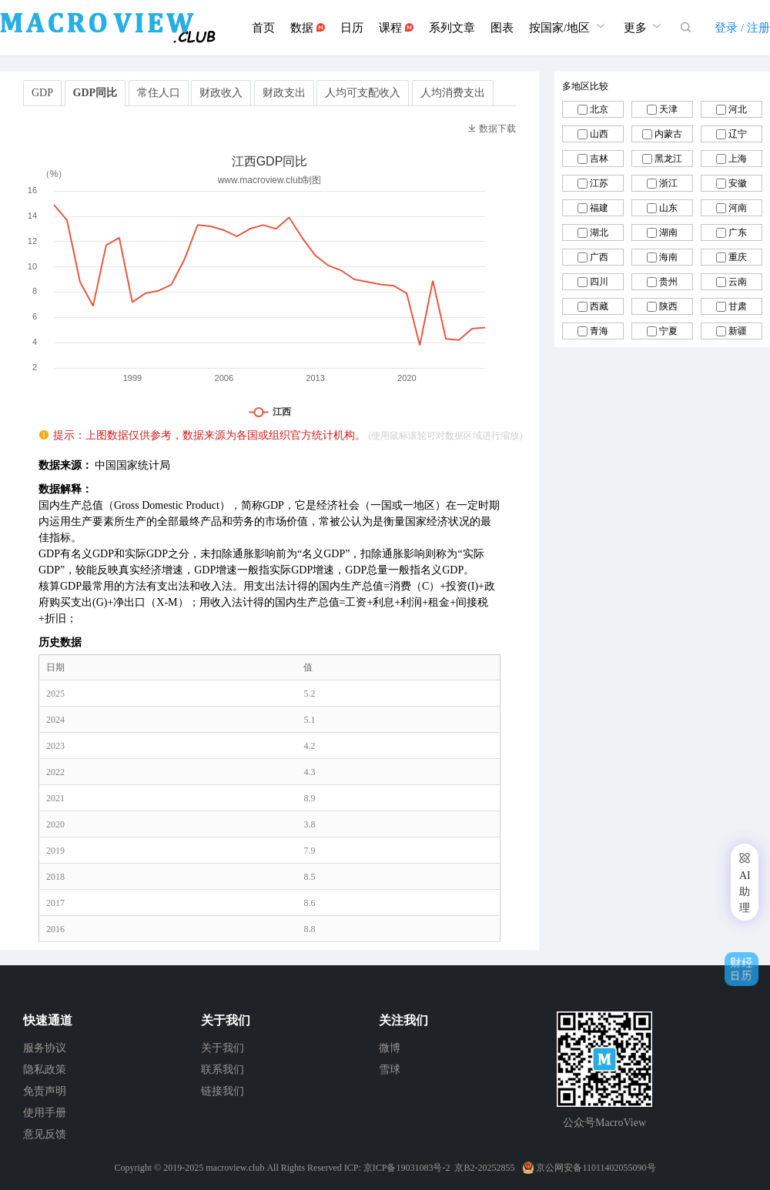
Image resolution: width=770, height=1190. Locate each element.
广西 (599, 257)
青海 (599, 331)
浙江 (668, 183)
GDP (42, 93)
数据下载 (491, 128)
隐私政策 (44, 1069)
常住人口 (158, 93)
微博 (389, 1048)
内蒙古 (668, 134)
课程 (396, 28)
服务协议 (44, 1048)
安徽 (737, 183)
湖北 (599, 232)
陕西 (668, 306)
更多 (644, 26)
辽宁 (737, 134)
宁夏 (668, 331)
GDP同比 (95, 93)
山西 (599, 134)
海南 (668, 257)
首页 (263, 28)
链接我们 (222, 1091)
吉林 (599, 158)
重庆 (737, 257)
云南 (737, 281)
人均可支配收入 (362, 93)
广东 (737, 232)
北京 (599, 109)
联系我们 (222, 1069)
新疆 (737, 331)
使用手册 (44, 1112)
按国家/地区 (568, 26)
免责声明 (44, 1091)
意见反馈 (44, 1134)
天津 (668, 109)
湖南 (668, 232)
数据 (307, 28)
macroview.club (235, 1167)
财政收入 (221, 93)
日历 (351, 28)
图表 (502, 28)
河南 (737, 207)
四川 (599, 281)
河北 (737, 109)
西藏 (599, 306)
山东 (668, 207)
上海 (737, 158)
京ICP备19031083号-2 (406, 1167)
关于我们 (222, 1048)
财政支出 (284, 93)
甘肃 (737, 306)
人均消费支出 (452, 93)
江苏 (599, 183)
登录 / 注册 (742, 28)
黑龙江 (668, 158)
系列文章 (452, 28)
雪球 (389, 1069)
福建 (599, 207)
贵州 (668, 281)
